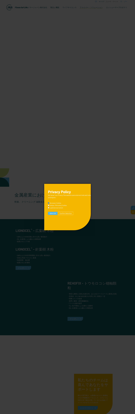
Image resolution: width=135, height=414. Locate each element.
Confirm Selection (66, 213)
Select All (53, 213)
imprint (53, 197)
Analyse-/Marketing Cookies (58, 205)
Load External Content (56, 208)
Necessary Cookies (55, 203)
